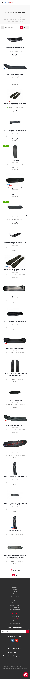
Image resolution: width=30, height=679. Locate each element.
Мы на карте (15, 596)
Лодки (15, 621)
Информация (15, 600)
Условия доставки (15, 607)
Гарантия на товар (15, 609)
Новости (15, 591)
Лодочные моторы (15, 623)
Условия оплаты (15, 605)
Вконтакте (12, 640)
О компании (15, 585)
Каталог (15, 613)
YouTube (16, 640)
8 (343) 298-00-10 (16, 648)
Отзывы (15, 589)
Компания (15, 582)
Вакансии (15, 587)
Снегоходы (15, 618)
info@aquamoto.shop (16, 652)
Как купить (15, 603)
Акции (15, 594)
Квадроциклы (15, 616)
